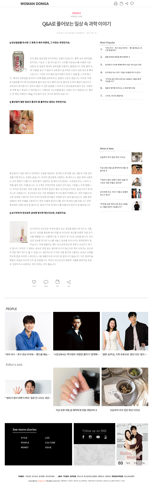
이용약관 (108, 476)
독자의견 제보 (50, 476)
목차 (128, 463)
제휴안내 (101, 476)
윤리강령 (42, 476)
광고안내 (35, 476)
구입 (143, 463)
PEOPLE (76, 13)
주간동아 (66, 476)
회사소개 (80, 476)
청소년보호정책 (129, 476)
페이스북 (83, 437)
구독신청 (28, 476)
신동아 (60, 476)
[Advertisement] (45, 151)
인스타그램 (90, 437)
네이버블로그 (105, 437)
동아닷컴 (73, 476)
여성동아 (21, 476)
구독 (135, 463)
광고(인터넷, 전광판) (90, 476)
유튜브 (98, 437)
